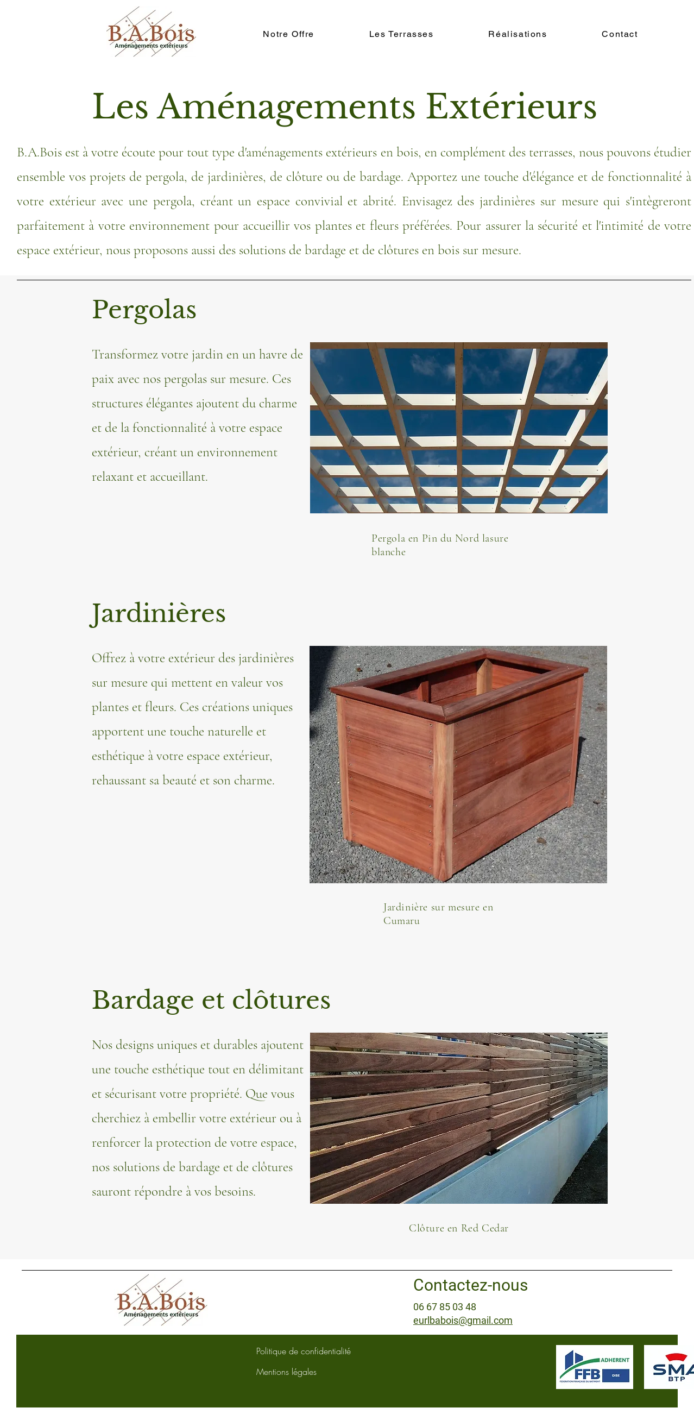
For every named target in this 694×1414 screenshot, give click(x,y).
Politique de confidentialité (303, 1351)
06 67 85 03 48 (444, 1306)
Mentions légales (286, 1372)
